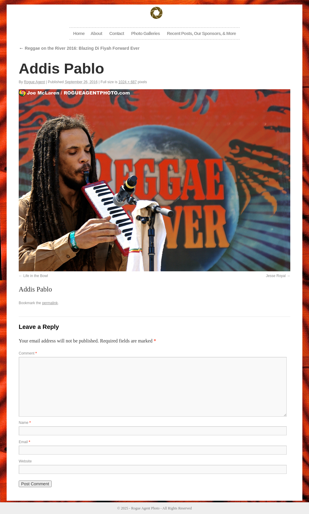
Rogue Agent (34, 82)
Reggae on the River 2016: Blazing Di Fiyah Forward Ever (79, 48)
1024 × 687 (128, 82)
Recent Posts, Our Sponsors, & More (201, 33)
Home (78, 33)
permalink (50, 303)
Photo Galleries (145, 33)
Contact (116, 33)
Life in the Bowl (35, 276)
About (96, 33)
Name (25, 423)
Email (24, 442)
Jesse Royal (275, 276)
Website (25, 461)
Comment (28, 353)
